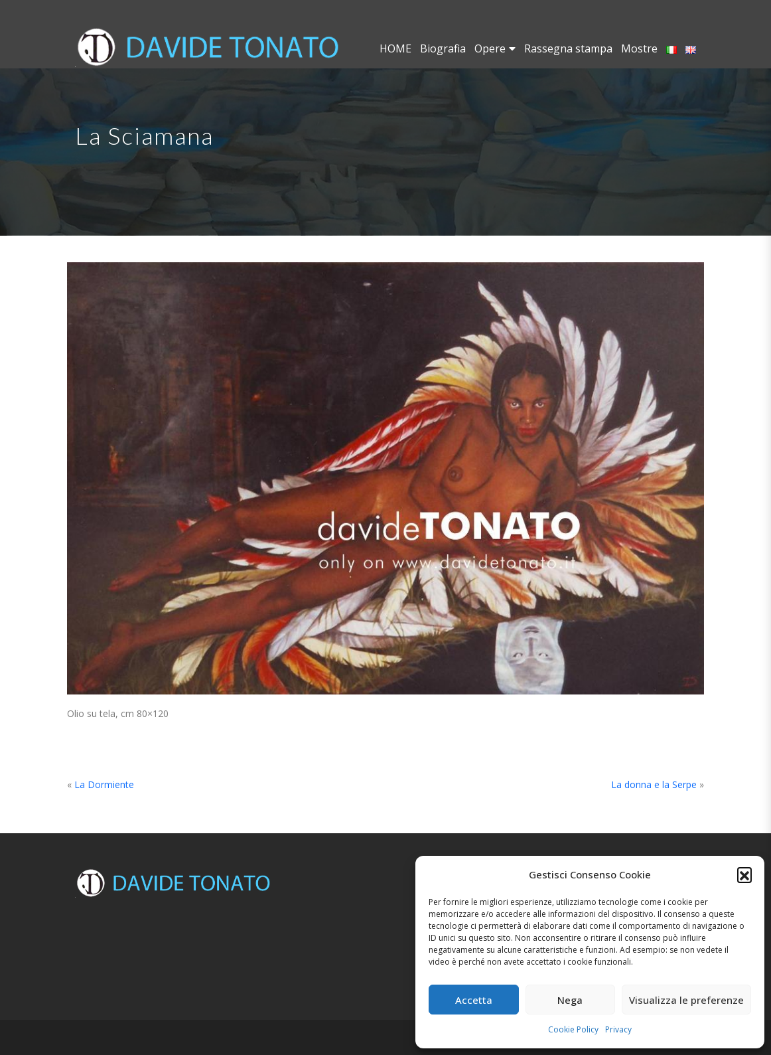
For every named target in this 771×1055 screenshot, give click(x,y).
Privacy (618, 1029)
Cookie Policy (573, 1029)
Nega (570, 1000)
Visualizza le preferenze (686, 1000)
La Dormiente (104, 784)
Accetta (473, 1000)
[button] (744, 874)
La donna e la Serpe (654, 784)
